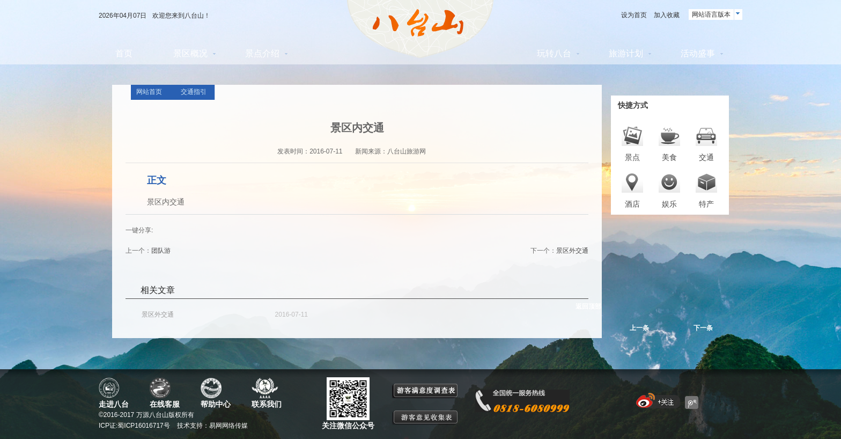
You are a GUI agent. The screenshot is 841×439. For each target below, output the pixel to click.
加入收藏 (667, 15)
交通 (706, 157)
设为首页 (634, 15)
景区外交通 (572, 250)
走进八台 (114, 404)
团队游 (161, 250)
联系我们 (267, 404)
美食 (669, 157)
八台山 (420, 29)
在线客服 (165, 404)
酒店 (632, 204)
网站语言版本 (711, 14)
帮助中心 (216, 404)
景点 (632, 157)
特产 (706, 204)
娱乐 (669, 204)
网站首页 (149, 92)
